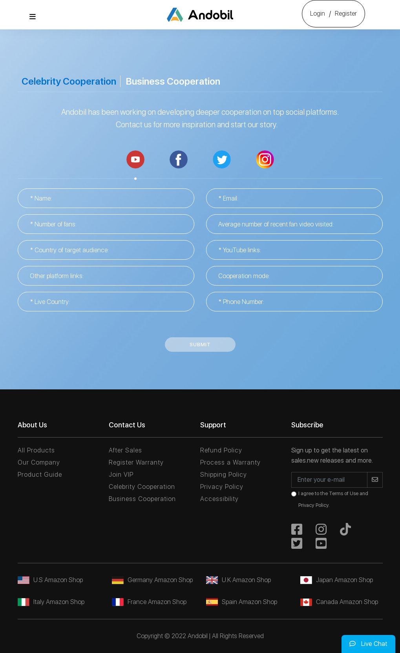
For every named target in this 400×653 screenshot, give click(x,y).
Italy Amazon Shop (51, 602)
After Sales (125, 450)
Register (346, 13)
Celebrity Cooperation (69, 81)
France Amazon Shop (149, 602)
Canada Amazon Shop (339, 602)
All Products (36, 450)
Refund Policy (221, 450)
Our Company (39, 462)
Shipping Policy (223, 474)
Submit (200, 344)
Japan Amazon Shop (336, 580)
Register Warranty (136, 462)
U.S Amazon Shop (50, 580)
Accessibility (219, 499)
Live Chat (368, 644)
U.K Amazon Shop (238, 580)
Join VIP (121, 474)
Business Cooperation (173, 81)
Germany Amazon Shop (152, 580)
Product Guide (40, 474)
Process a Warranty (230, 462)
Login (317, 13)
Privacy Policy (221, 486)
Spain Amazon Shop (241, 602)
